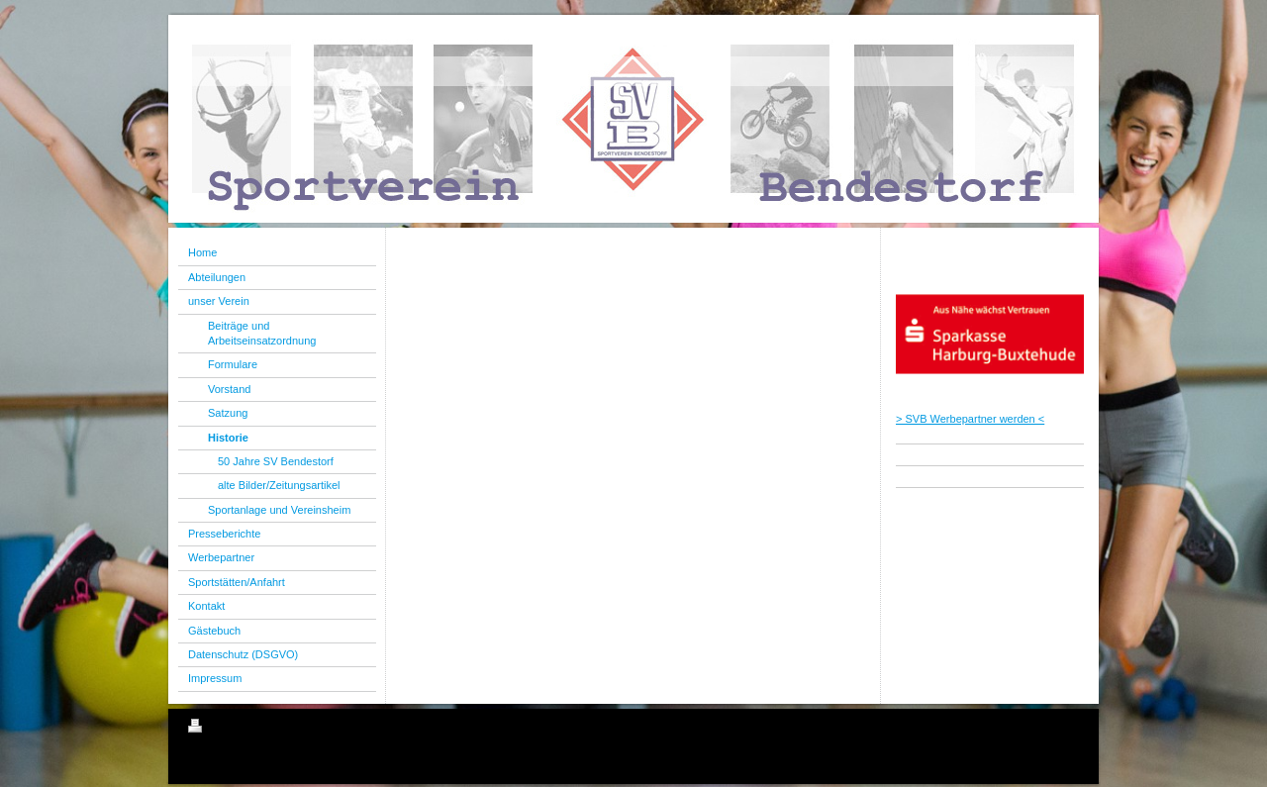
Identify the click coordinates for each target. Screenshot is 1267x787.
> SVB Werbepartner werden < (970, 419)
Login (1065, 726)
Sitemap (301, 729)
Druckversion (231, 729)
